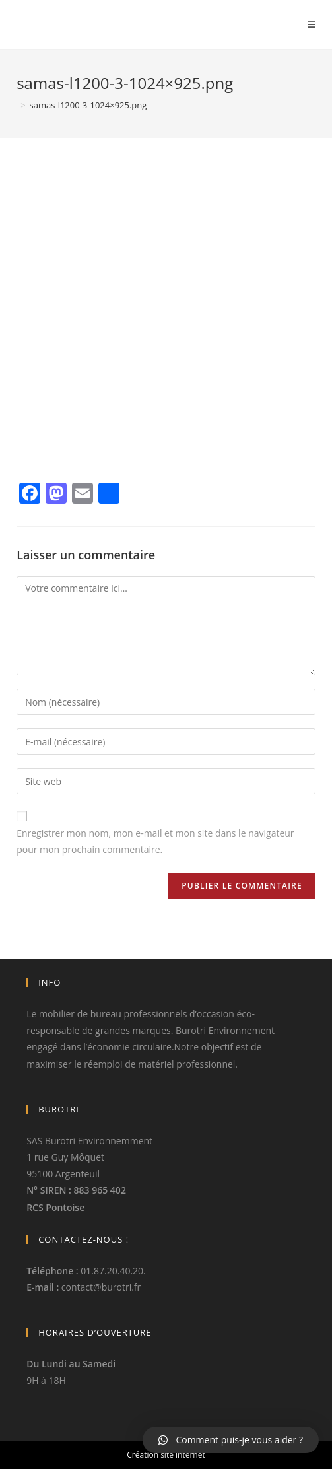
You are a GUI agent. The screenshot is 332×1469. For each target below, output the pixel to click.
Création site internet (166, 1454)
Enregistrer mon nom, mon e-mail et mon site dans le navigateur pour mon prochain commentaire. (155, 841)
